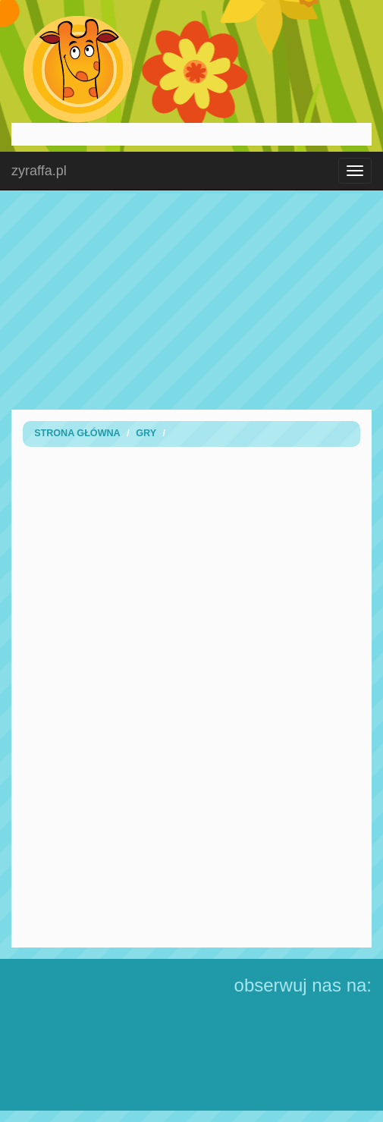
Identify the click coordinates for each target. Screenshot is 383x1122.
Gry (146, 433)
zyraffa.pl (39, 170)
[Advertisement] (192, 299)
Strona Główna (77, 433)
